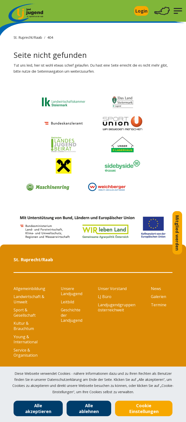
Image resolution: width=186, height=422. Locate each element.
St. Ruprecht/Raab (28, 37)
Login (141, 11)
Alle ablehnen (89, 408)
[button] (178, 11)
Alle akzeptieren (38, 408)
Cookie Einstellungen (144, 408)
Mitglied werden (177, 233)
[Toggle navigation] (162, 11)
